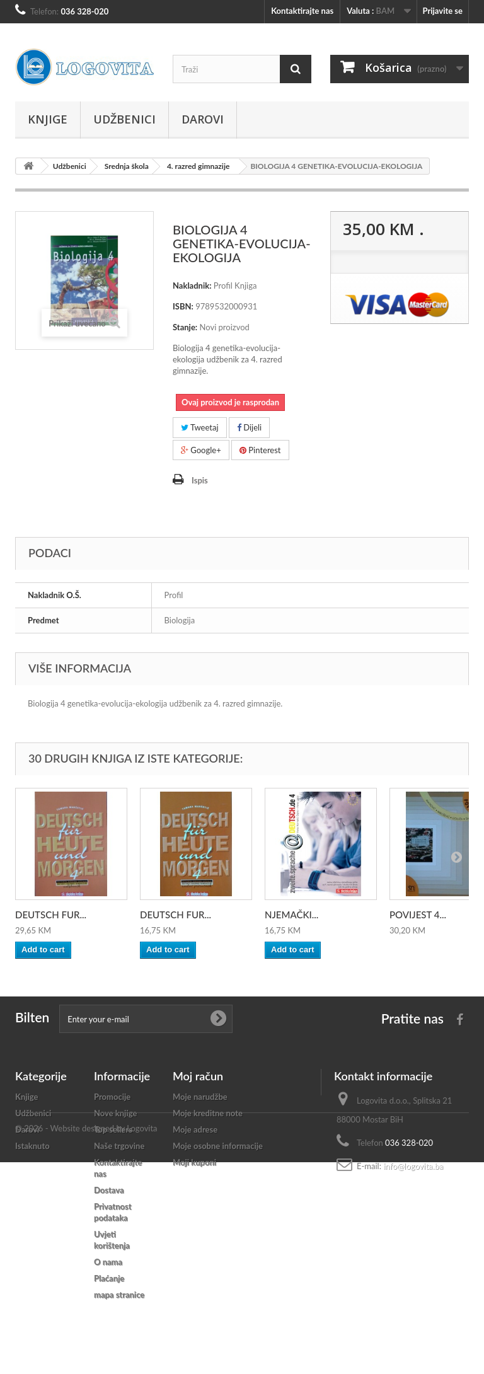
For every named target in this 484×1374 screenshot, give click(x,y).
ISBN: (183, 306)
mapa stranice (119, 1295)
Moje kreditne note (208, 1113)
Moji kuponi (194, 1162)
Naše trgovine (119, 1146)
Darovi (203, 119)
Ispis (200, 480)
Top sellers (113, 1129)
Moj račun (198, 1076)
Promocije (112, 1097)
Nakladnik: (192, 285)
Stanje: (185, 327)
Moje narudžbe (200, 1097)
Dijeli (249, 427)
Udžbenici (124, 119)
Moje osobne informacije (218, 1146)
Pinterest (260, 450)
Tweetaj (200, 427)
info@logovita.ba (413, 1166)
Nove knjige (115, 1113)
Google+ (201, 450)
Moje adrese (195, 1129)
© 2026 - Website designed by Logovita (86, 1340)
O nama (108, 1262)
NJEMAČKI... (291, 914)
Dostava (109, 1190)
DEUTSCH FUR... (50, 914)
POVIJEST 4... (417, 914)
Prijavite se (442, 11)
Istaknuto (32, 1146)
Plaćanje (109, 1278)
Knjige (47, 119)
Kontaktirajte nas (302, 11)
